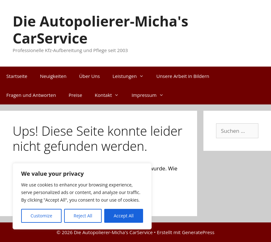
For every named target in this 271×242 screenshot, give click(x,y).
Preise (75, 95)
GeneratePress (198, 232)
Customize (41, 216)
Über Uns (89, 76)
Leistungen (131, 76)
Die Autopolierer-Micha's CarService (100, 29)
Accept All (124, 216)
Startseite (16, 76)
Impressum (150, 95)
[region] (82, 196)
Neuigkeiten (53, 76)
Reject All (83, 216)
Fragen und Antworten (31, 95)
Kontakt (110, 95)
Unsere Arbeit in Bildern (182, 76)
